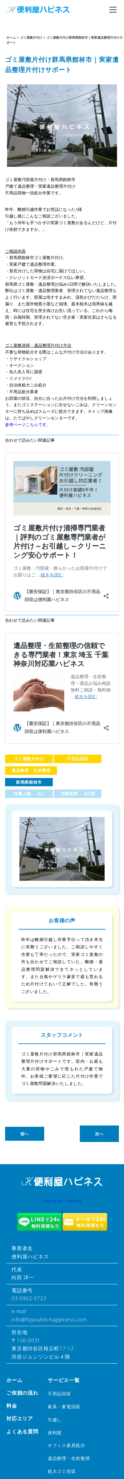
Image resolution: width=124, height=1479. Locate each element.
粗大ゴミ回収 (62, 1471)
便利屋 (55, 1433)
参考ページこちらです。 (28, 424)
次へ (99, 1134)
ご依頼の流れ (22, 1392)
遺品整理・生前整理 (31, 770)
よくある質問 (22, 1431)
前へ (24, 1134)
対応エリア (19, 1418)
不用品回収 (77, 759)
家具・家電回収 (64, 1407)
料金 (11, 1405)
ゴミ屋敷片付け (29, 759)
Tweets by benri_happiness (62, 1201)
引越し (55, 1420)
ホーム (14, 1380)
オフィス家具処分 (66, 1445)
